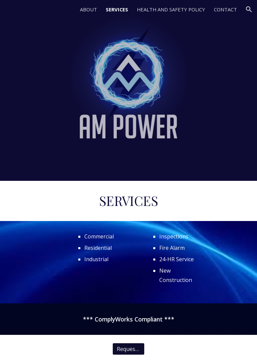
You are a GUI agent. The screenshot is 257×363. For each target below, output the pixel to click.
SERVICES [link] (117, 9)
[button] (249, 9)
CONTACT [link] (225, 9)
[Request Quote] (128, 349)
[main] (128, 201)
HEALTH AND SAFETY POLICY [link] (171, 9)
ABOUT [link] (88, 9)
